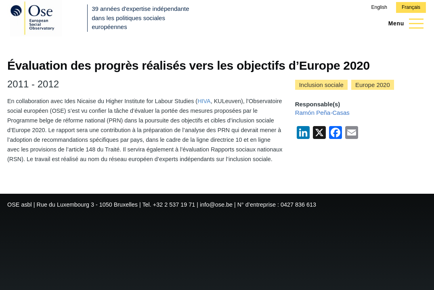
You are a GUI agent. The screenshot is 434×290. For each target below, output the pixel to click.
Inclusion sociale (321, 84)
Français (411, 7)
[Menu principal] (403, 23)
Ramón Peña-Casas (322, 112)
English (379, 7)
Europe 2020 (372, 84)
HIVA (204, 101)
